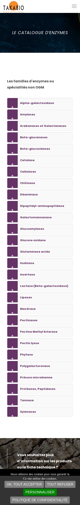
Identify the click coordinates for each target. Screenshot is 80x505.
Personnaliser (39, 492)
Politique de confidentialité (40, 500)
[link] (40, 103)
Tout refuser (60, 484)
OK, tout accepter (24, 484)
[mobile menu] (74, 6)
